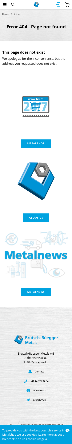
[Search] (13, 4)
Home (5, 14)
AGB (12, 424)
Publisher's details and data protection (42, 424)
